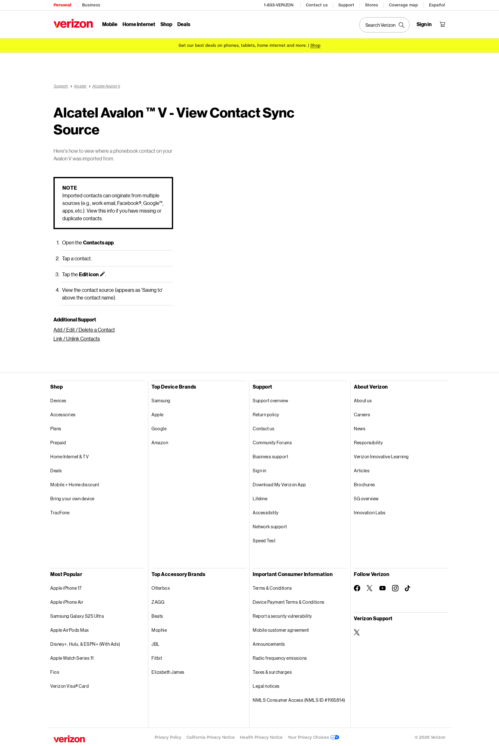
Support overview (270, 399)
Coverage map (403, 5)
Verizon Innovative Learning (381, 455)
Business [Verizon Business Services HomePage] (91, 5)
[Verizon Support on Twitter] (357, 631)
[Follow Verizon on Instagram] (395, 587)
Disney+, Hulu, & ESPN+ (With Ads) (85, 643)
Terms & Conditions (272, 587)
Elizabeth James (168, 671)
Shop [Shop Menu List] (166, 24)
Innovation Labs (370, 511)
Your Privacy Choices (313, 736)
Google (158, 427)
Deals (56, 469)
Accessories (63, 413)
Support (346, 5)
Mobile (109, 24)
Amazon (159, 441)
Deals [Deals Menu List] (183, 24)
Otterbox (160, 587)
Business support (270, 455)
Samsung (161, 399)
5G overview (366, 497)
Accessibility (266, 511)
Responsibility (368, 441)
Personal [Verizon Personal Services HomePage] (62, 5)
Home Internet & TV (69, 455)
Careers (362, 413)
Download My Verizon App (279, 483)
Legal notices (266, 685)
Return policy (266, 413)
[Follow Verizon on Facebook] (357, 587)
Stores (371, 5)
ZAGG (157, 601)
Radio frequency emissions (280, 657)
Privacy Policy (168, 736)
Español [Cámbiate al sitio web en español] (437, 5)
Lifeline (260, 497)
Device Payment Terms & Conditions (289, 601)
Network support (270, 525)
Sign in (259, 469)
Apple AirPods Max (69, 629)
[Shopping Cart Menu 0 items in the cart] (442, 24)
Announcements (269, 643)
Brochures (364, 483)
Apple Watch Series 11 (72, 657)
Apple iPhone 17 (66, 587)
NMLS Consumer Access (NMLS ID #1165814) (299, 699)
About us (363, 399)
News (359, 427)
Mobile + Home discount (74, 483)
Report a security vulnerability (282, 615)
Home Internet (139, 24)
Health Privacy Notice (261, 736)
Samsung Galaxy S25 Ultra (77, 615)
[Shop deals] (315, 45)
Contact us (317, 5)
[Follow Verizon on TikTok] (408, 587)
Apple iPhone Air (66, 601)
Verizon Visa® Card (69, 685)
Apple (157, 413)
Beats (157, 615)
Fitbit (156, 657)
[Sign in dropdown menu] (424, 24)
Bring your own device (72, 497)
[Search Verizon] (384, 24)
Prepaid (58, 441)
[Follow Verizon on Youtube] (382, 587)
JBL (155, 643)
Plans (55, 427)
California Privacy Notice (210, 736)
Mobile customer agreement (281, 629)
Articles (361, 469)
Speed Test (264, 539)
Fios (54, 671)
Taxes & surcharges (272, 671)
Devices (58, 399)
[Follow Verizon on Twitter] (370, 587)
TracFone (59, 511)
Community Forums (272, 441)
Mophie (159, 629)
